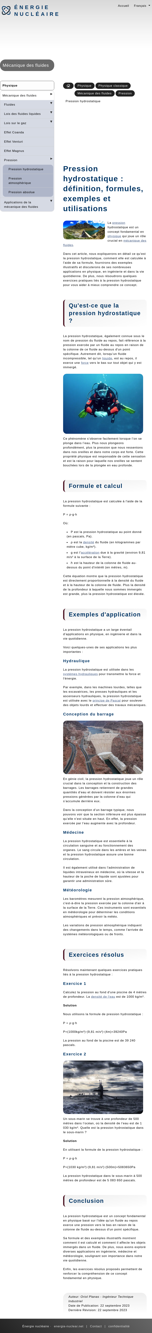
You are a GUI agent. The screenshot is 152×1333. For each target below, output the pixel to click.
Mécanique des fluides (19, 95)
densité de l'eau (103, 996)
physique (114, 236)
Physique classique (113, 85)
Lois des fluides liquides (22, 114)
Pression (10, 160)
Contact (96, 1326)
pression (118, 223)
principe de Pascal (107, 700)
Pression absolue (22, 192)
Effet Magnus (14, 151)
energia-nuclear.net (68, 1326)
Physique (9, 85)
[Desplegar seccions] (50, 95)
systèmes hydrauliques (80, 674)
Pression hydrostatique (26, 169)
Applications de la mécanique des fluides (21, 205)
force (85, 363)
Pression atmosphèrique (20, 181)
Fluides (9, 104)
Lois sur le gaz (15, 123)
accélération (90, 552)
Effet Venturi (13, 141)
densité (88, 542)
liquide (107, 358)
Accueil (123, 5)
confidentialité (119, 1326)
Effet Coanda (14, 132)
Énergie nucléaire (33, 10)
